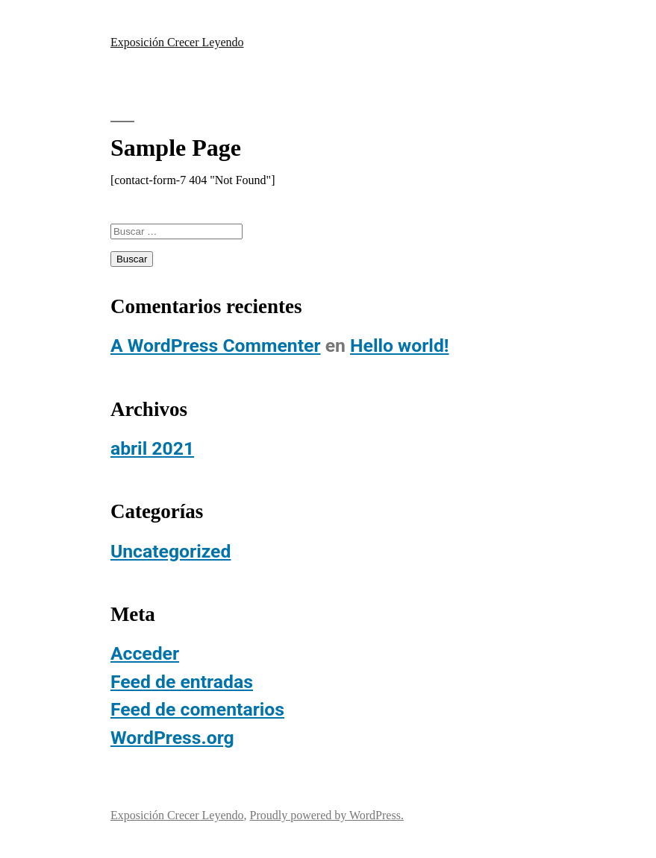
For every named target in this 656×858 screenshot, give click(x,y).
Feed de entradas (181, 682)
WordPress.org (172, 737)
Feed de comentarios (197, 709)
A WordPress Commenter (215, 345)
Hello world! (399, 345)
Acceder (144, 653)
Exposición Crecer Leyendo (177, 42)
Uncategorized (170, 551)
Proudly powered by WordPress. (327, 815)
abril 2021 (152, 448)
